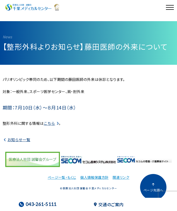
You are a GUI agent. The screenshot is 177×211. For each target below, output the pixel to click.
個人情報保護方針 (94, 177)
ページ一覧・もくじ (62, 177)
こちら (49, 123)
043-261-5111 (37, 204)
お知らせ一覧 (18, 139)
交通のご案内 (109, 204)
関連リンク (121, 177)
